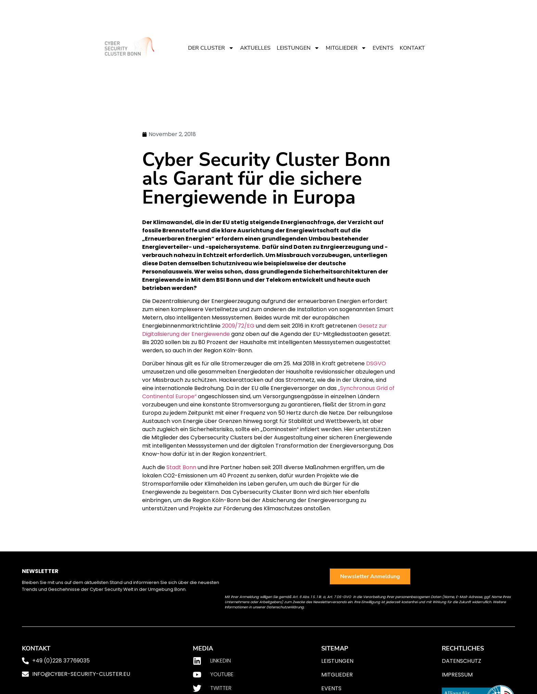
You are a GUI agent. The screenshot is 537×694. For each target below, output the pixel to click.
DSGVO (376, 363)
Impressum (457, 675)
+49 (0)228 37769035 (61, 661)
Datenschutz (461, 661)
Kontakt (412, 48)
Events (383, 48)
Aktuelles (255, 48)
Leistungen (298, 48)
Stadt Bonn (181, 467)
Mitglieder (346, 48)
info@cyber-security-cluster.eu (81, 674)
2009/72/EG (238, 326)
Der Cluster (211, 48)
